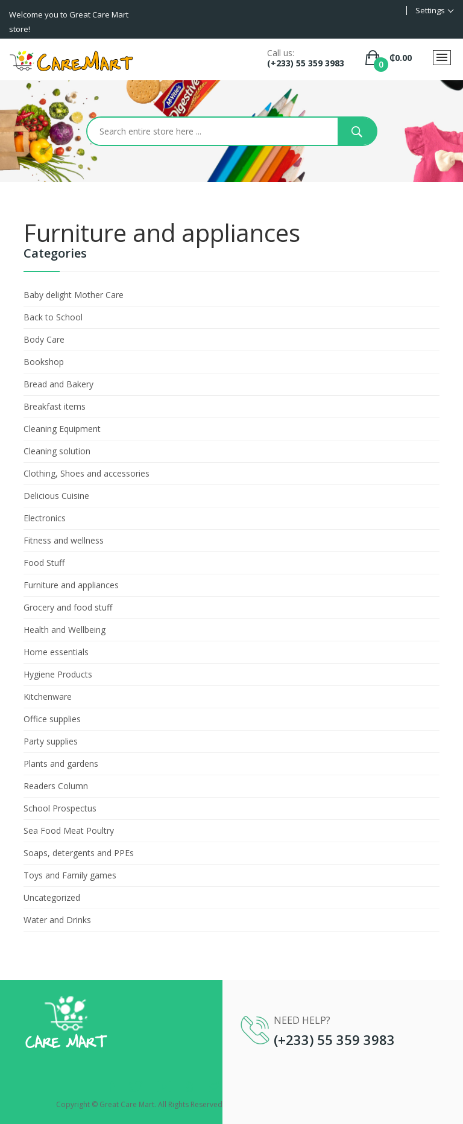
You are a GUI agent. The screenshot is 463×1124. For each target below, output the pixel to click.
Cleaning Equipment (62, 428)
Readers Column (56, 786)
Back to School (53, 317)
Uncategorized (52, 897)
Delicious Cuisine (56, 495)
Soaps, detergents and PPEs (79, 853)
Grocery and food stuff (68, 607)
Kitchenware (48, 696)
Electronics (45, 518)
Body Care (44, 339)
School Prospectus (60, 808)
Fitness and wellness (64, 540)
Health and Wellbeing (65, 629)
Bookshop (44, 361)
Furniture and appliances (71, 585)
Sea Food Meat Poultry (69, 830)
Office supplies (52, 719)
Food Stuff (44, 562)
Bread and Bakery (58, 384)
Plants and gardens (61, 763)
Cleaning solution (57, 451)
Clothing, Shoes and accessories (87, 473)
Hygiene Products (58, 674)
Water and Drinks (57, 920)
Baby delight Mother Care (74, 294)
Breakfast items (55, 406)
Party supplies (51, 741)
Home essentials (56, 652)
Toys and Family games (70, 875)
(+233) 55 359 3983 (305, 63)
